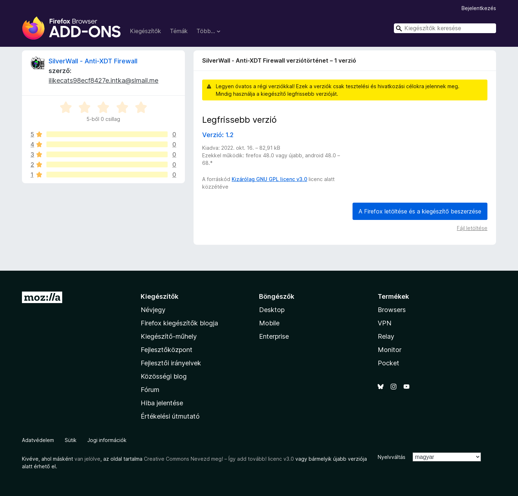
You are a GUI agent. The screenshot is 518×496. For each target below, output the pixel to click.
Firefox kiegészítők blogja (179, 323)
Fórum (150, 389)
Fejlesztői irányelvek (171, 363)
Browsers (392, 310)
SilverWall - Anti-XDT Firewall (93, 61)
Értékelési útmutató (170, 416)
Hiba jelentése (162, 403)
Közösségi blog (164, 376)
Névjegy (153, 310)
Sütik (71, 440)
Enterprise (274, 336)
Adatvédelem (38, 440)
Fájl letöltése (472, 228)
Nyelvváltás (391, 457)
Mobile (269, 323)
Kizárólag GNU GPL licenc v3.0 (269, 179)
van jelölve (87, 459)
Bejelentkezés (479, 8)
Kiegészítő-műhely (169, 336)
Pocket (388, 363)
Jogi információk (107, 440)
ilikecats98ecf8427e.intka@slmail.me (103, 80)
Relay (386, 336)
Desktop (272, 310)
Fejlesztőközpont (166, 349)
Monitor (389, 349)
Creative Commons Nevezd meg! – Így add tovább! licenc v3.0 (219, 459)
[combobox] (445, 28)
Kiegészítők (145, 31)
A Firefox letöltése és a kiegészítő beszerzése (420, 211)
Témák (179, 31)
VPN (384, 323)
